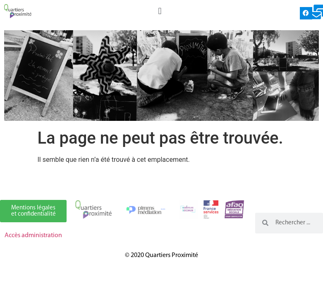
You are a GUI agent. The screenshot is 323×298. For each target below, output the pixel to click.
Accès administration (33, 235)
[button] (160, 11)
